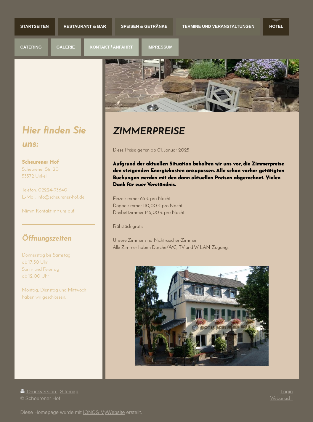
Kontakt (44, 211)
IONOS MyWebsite (104, 412)
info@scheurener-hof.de (61, 197)
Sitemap (69, 391)
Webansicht (281, 398)
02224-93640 (52, 190)
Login (286, 391)
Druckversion (38, 391)
